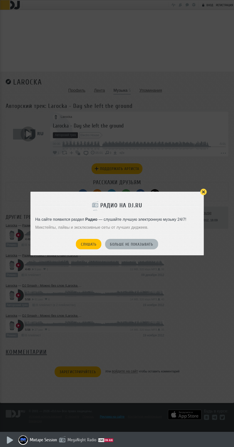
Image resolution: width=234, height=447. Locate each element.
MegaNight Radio (82, 439)
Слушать (89, 244)
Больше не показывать (131, 244)
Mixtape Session (44, 439)
